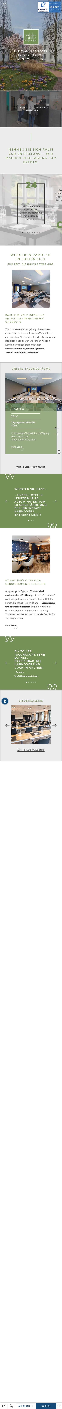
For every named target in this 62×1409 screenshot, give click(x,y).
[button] (5, 701)
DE (4, 4)
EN (4, 8)
